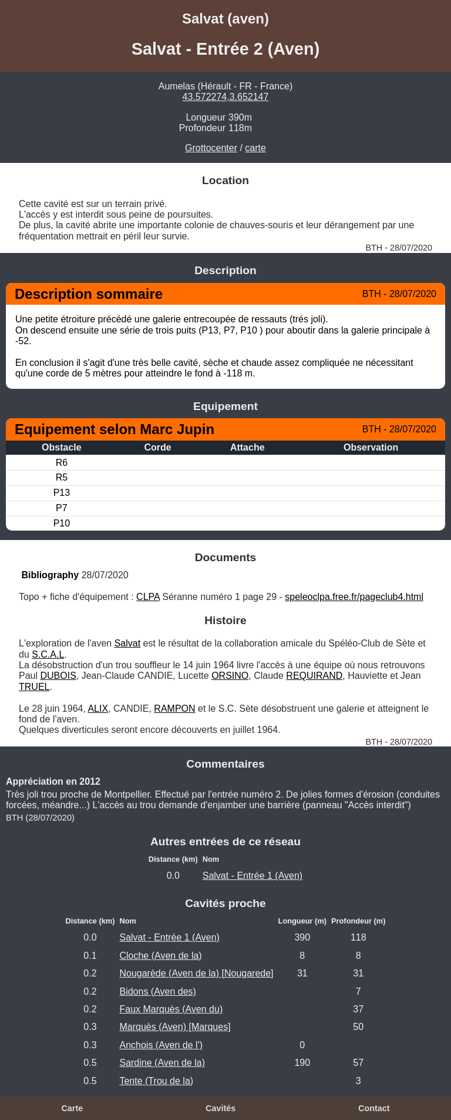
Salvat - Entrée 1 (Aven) (252, 876)
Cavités (220, 1108)
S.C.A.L (48, 654)
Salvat (127, 643)
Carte (72, 1108)
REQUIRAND (314, 676)
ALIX (97, 709)
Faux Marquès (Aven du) (171, 1009)
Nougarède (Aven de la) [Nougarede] (196, 973)
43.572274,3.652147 (226, 97)
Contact (374, 1108)
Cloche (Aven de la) (160, 956)
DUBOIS (58, 676)
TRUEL (34, 687)
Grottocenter (211, 148)
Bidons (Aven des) (157, 991)
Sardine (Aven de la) (162, 1063)
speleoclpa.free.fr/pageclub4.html (354, 597)
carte (255, 148)
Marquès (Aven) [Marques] (174, 1027)
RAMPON (174, 709)
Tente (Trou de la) (156, 1081)
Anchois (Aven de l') (161, 1045)
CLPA (148, 597)
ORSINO (229, 676)
